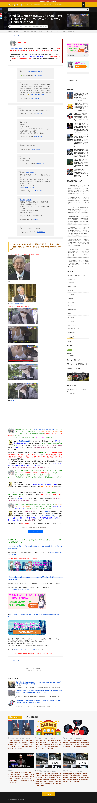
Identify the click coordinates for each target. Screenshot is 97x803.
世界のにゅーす (71, 298)
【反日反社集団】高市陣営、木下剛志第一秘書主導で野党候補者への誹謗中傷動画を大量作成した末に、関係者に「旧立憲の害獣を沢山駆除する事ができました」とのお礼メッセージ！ (78, 200)
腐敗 (17, 738)
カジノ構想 (39, 738)
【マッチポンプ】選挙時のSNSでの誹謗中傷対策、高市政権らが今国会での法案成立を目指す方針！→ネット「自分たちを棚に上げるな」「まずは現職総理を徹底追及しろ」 (76, 744)
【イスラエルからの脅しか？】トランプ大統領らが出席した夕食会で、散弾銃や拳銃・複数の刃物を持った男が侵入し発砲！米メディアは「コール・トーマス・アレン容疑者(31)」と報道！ (78, 252)
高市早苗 (28, 738)
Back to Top (48, 794)
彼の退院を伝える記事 (24, 441)
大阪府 (49, 738)
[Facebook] (1, 9)
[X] (1, 11)
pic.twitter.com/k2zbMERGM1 (27, 187)
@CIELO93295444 (31, 173)
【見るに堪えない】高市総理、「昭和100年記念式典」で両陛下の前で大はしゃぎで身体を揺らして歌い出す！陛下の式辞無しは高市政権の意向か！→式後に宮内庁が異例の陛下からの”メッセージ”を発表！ (78, 242)
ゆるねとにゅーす (73, 80)
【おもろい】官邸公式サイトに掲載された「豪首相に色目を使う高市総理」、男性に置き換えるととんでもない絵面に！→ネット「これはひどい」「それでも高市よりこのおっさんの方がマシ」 (21, 744)
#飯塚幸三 (29, 200)
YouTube (12, 400)
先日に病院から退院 (16, 48)
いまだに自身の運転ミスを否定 (46, 516)
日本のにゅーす (19, 26)
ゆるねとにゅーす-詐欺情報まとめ (77, 364)
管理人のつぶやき (72, 325)
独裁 (77, 738)
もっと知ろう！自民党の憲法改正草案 (77, 275)
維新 (52, 738)
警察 (46, 26)
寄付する (35, 531)
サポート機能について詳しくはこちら (19, 589)
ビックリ (26, 26)
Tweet (13, 35)
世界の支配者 (44, 738)
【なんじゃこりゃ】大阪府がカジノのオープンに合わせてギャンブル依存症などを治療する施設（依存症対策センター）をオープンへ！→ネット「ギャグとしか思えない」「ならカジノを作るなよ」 (48, 744)
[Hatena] (1, 18)
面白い (20, 738)
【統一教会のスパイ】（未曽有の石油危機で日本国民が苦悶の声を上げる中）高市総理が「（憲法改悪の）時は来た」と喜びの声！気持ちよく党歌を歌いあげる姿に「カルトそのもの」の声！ (78, 263)
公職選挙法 (49, 771)
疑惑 (43, 26)
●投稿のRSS (69, 353)
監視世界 (80, 738)
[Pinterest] (1, 14)
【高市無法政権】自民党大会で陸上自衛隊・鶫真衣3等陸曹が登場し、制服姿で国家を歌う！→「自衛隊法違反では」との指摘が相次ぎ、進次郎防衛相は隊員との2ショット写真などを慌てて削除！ (78, 220)
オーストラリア (12, 738)
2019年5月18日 (38, 75)
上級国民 (31, 26)
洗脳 (53, 771)
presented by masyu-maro (16, 281)
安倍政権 (40, 26)
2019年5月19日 (35, 98)
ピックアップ (71, 290)
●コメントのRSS (70, 355)
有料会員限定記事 (72, 309)
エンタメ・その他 (72, 286)
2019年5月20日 (38, 136)
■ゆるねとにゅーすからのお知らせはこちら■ (48, 1)
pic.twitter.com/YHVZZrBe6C (37, 94)
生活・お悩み (71, 321)
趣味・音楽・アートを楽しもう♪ (75, 328)
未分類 (69, 313)
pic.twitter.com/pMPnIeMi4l (35, 71)
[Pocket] (1, 16)
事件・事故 (35, 26)
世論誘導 (44, 771)
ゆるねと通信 (71, 282)
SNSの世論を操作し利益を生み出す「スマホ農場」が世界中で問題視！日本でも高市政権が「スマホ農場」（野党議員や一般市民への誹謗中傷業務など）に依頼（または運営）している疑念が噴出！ (76, 778)
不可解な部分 (46, 511)
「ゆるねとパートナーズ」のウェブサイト (24, 649)
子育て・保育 (71, 302)
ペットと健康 (71, 294)
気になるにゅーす (72, 317)
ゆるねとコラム (71, 279)
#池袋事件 (22, 200)
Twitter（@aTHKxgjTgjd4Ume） (17, 303)
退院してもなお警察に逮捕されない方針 (44, 429)
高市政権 (23, 738)
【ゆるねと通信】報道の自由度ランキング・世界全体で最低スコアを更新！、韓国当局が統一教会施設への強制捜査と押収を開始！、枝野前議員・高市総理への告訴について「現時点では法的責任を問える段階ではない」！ (81, 128)
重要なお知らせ (71, 332)
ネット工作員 (66, 738)
